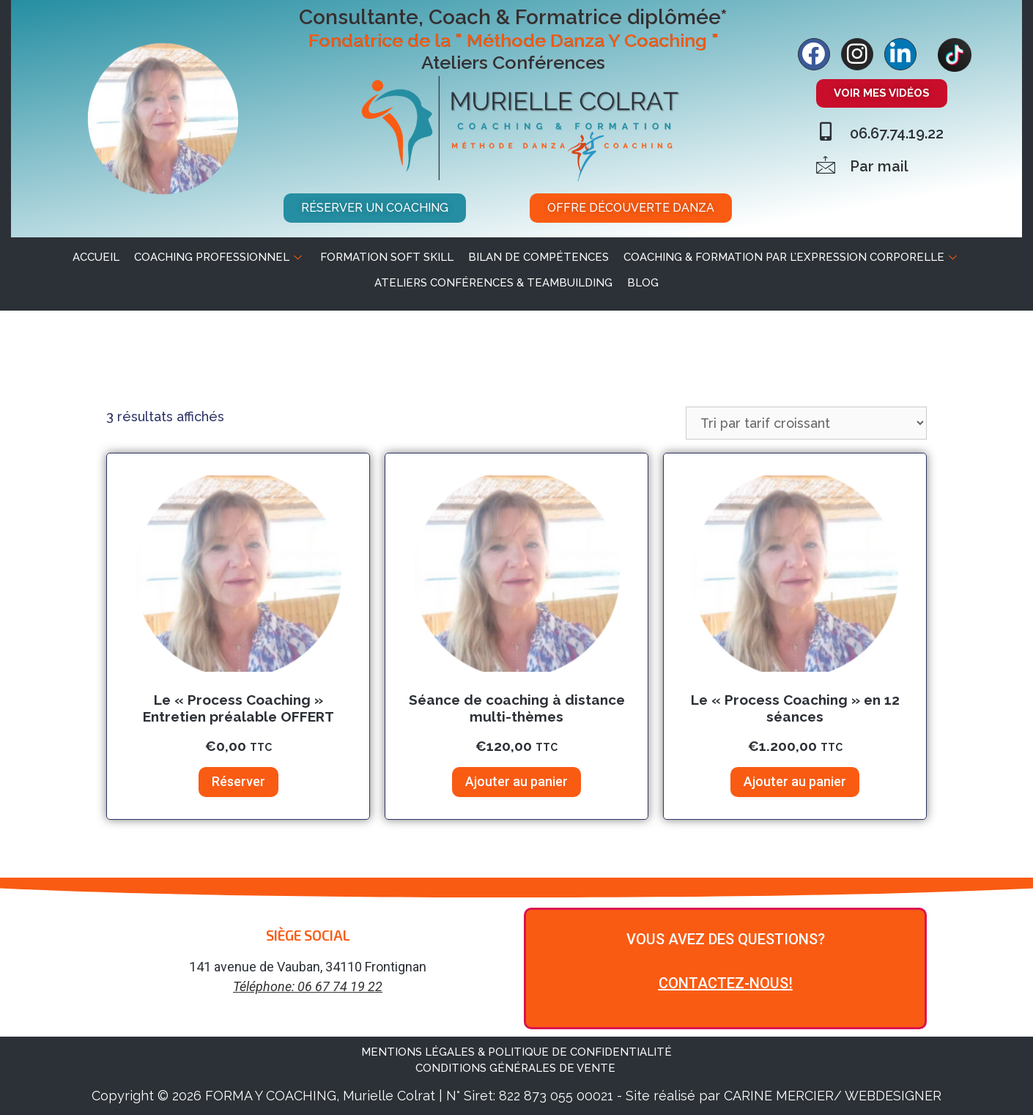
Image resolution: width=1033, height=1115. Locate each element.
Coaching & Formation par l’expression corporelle (791, 257)
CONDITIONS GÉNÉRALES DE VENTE (516, 1068)
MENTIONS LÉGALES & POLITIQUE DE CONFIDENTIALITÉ (516, 1052)
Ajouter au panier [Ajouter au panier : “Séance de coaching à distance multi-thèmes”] (516, 781)
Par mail (879, 166)
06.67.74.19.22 (897, 133)
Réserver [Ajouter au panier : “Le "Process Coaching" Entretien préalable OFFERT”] (238, 781)
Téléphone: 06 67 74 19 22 (307, 986)
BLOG (643, 282)
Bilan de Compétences (538, 257)
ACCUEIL (96, 257)
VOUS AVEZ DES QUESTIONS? (725, 939)
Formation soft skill (386, 257)
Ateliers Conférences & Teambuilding (493, 282)
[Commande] (806, 423)
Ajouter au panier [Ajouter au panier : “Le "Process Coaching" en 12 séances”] (795, 781)
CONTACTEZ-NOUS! (726, 983)
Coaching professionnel (220, 257)
